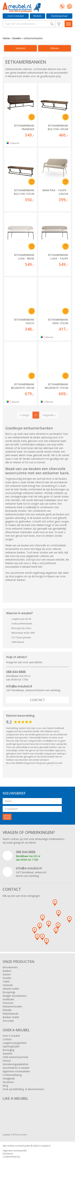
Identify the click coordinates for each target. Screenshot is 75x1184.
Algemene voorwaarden (16, 1071)
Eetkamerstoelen (12, 1006)
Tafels (6, 981)
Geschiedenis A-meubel (16, 1067)
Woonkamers (10, 967)
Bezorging (8, 1050)
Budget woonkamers (15, 995)
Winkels (37, 15)
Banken (7, 971)
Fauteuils (8, 985)
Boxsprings (9, 992)
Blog (5, 1085)
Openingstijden (11, 1046)
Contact (37, 700)
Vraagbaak (9, 1078)
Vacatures (8, 1082)
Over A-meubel (16, 15)
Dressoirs (8, 1003)
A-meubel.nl (44, 1145)
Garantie (7, 1053)
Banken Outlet (11, 1017)
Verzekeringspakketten (15, 1064)
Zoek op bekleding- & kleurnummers (23, 1089)
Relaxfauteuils (11, 1013)
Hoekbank (8, 999)
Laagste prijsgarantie (15, 1042)
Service (7, 1060)
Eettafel (7, 1010)
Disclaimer (8, 1153)
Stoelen (16, 38)
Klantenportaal (59, 15)
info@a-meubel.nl (19, 686)
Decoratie (8, 1020)
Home (6, 38)
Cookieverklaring (12, 1075)
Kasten (7, 974)
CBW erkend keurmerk (15, 1057)
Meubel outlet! (11, 988)
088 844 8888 (16, 672)
